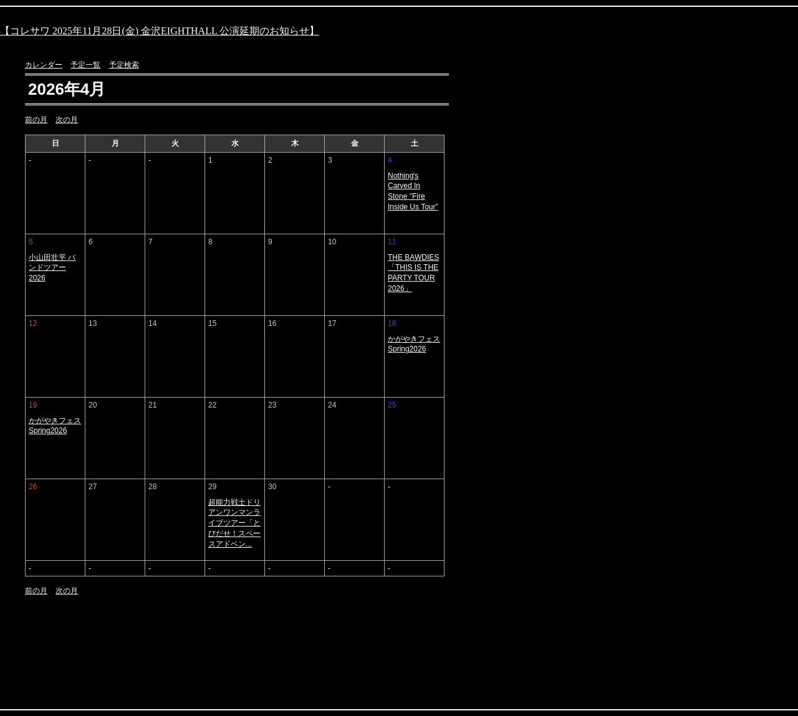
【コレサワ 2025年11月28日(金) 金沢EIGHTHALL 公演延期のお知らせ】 (159, 31)
